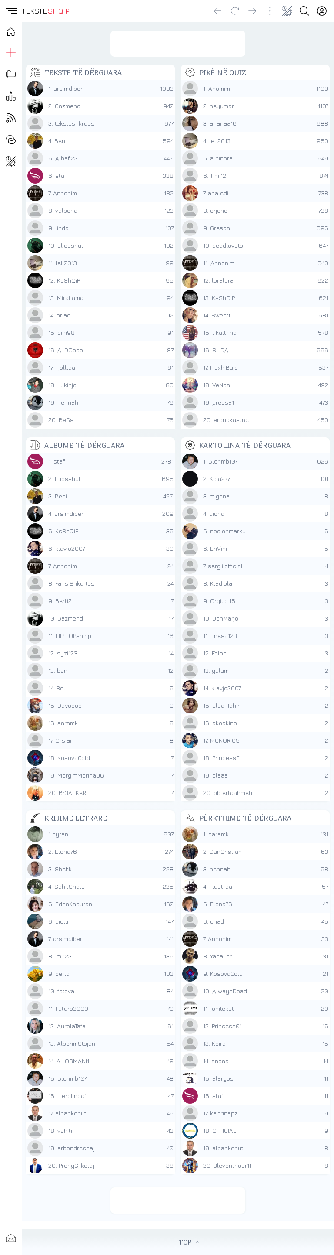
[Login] (322, 11)
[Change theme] (287, 11)
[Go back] (217, 11)
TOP (188, 1242)
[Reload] (235, 11)
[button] (11, 11)
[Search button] (304, 11)
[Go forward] (252, 11)
